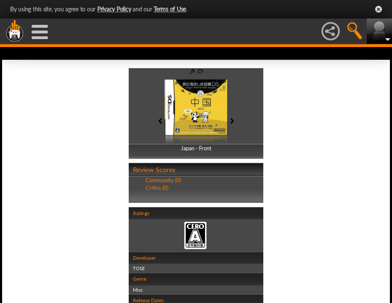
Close (378, 9)
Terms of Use (170, 9)
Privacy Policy (114, 9)
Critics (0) (157, 187)
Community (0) (163, 180)
